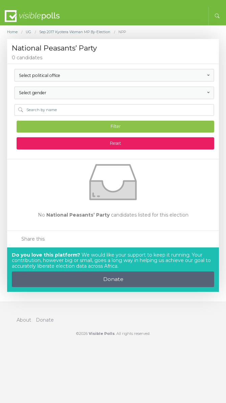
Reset (115, 143)
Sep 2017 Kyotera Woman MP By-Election (74, 32)
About (24, 320)
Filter (116, 126)
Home (12, 32)
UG (28, 32)
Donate (113, 279)
